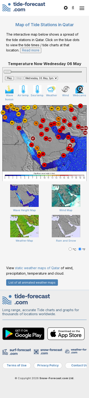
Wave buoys (9, 93)
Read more (30, 50)
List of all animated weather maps (32, 282)
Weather (51, 91)
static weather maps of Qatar (37, 268)
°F (81, 249)
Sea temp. (37, 91)
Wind (65, 91)
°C (73, 249)
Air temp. (23, 91)
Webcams (79, 91)
